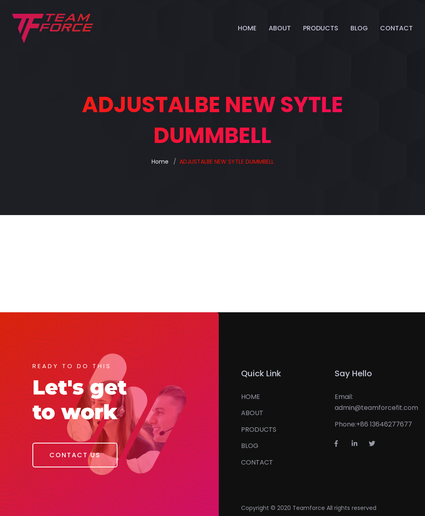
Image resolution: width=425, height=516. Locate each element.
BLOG (359, 28)
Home (160, 162)
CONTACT (396, 28)
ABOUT (280, 28)
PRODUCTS (320, 28)
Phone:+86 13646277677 (373, 424)
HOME (247, 28)
